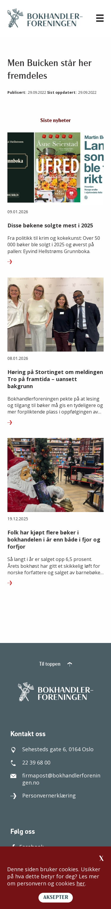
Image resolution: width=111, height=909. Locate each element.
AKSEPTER (55, 897)
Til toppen (55, 664)
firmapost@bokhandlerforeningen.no (55, 779)
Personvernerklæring (43, 795)
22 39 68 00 (30, 762)
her (80, 883)
